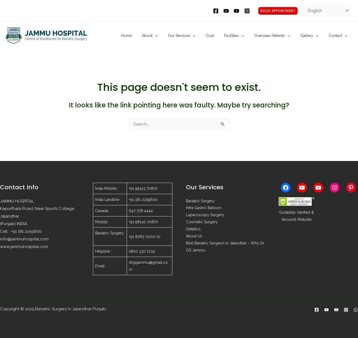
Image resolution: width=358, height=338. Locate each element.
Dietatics (193, 229)
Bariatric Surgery (200, 201)
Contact (337, 35)
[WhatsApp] (356, 310)
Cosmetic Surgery (202, 222)
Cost (228, 35)
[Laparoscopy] (336, 310)
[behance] (237, 11)
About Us (194, 236)
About (173, 35)
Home (156, 35)
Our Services (201, 35)
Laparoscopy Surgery (205, 215)
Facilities (245, 35)
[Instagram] (346, 310)
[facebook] (217, 11)
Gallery (312, 35)
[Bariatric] (326, 310)
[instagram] (248, 11)
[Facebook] (317, 310)
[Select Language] (326, 10)
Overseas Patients (279, 35)
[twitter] (227, 11)
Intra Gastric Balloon (203, 208)
